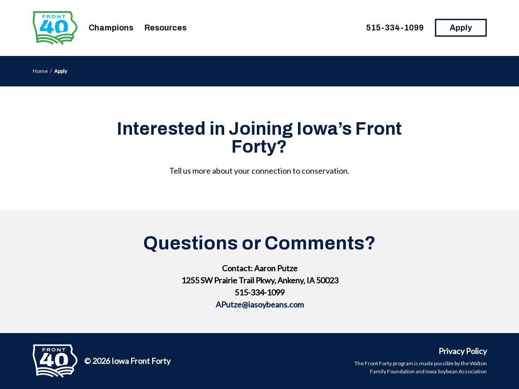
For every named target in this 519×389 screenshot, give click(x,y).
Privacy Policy (462, 351)
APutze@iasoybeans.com (260, 304)
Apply (461, 27)
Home (40, 71)
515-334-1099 (395, 27)
